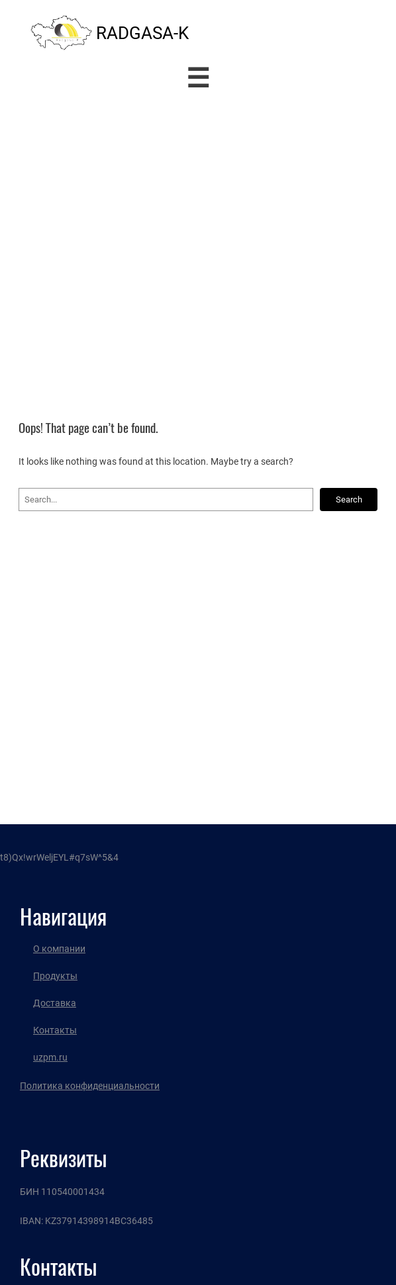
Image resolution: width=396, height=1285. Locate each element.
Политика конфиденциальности (90, 1085)
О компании (59, 948)
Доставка (54, 1003)
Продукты (55, 976)
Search (349, 499)
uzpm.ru (50, 1057)
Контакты (55, 1030)
